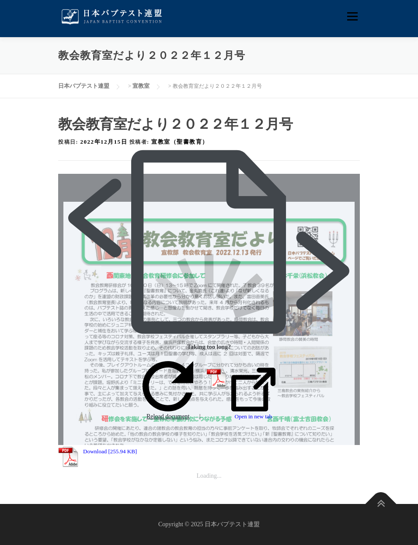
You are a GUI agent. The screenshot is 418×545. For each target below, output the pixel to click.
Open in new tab (253, 394)
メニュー (352, 16)
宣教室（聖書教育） (180, 141)
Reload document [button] (168, 390)
